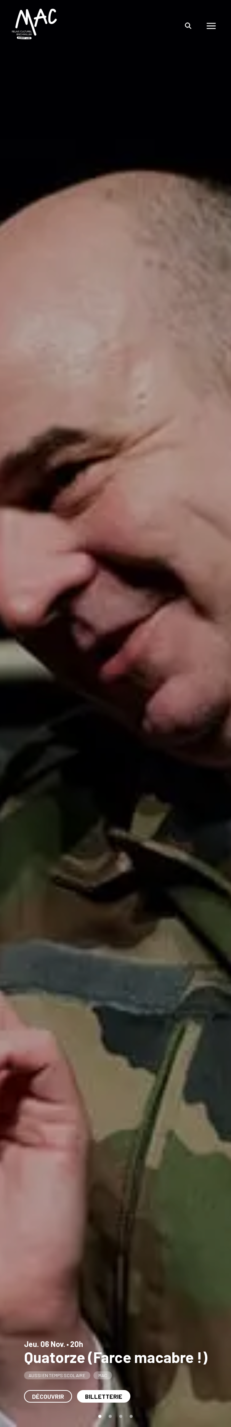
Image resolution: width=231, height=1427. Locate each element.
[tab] (99, 1416)
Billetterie (103, 1396)
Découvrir (48, 1396)
